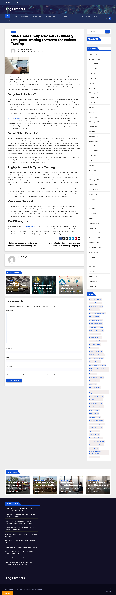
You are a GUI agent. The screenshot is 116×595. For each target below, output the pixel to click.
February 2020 (94, 281)
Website (9, 366)
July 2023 (92, 102)
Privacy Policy (107, 588)
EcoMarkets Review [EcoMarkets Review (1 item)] (95, 337)
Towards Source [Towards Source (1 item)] (94, 434)
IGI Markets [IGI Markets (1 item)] (92, 374)
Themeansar (38, 589)
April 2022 (92, 170)
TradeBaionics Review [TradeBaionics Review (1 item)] (96, 438)
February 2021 (94, 223)
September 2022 (95, 146)
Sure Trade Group (14, 118)
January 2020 (93, 286)
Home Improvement (40, 480)
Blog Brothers (15, 9)
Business (24, 16)
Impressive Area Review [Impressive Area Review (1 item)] (96, 377)
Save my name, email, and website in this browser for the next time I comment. (37, 375)
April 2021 (92, 213)
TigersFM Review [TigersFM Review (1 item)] (94, 431)
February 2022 (94, 180)
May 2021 (92, 209)
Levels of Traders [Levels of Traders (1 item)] (94, 387)
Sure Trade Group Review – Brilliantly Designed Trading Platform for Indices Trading (43, 40)
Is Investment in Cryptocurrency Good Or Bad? (42, 288)
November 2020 (94, 238)
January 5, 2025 (95, 488)
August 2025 (93, 64)
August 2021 (93, 194)
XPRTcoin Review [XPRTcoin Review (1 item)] (94, 457)
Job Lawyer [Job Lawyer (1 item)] (93, 384)
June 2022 (92, 160)
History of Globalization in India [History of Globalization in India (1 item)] (97, 369)
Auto (9, 480)
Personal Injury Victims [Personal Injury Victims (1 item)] (96, 396)
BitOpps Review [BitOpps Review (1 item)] (94, 309)
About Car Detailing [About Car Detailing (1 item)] (95, 299)
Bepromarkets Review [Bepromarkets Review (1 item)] (96, 306)
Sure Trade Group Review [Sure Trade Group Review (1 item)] (97, 424)
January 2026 (93, 54)
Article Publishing (89, 588)
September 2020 (95, 247)
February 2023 (94, 122)
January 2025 (93, 69)
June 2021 (92, 204)
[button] (106, 18)
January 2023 (93, 127)
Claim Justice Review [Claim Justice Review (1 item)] (95, 323)
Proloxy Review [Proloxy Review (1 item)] (94, 413)
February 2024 (94, 93)
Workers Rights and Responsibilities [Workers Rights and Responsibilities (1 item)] (95, 452)
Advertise (79, 588)
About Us (72, 588)
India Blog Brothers (26, 49)
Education (85, 16)
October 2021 (93, 189)
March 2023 (93, 117)
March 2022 (93, 175)
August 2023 (93, 98)
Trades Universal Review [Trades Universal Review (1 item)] (96, 441)
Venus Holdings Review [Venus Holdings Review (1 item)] (96, 444)
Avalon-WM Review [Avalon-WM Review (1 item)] (95, 303)
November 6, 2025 (42, 488)
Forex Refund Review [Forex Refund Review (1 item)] (95, 351)
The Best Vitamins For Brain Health (17, 558)
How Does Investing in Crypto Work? (18, 285)
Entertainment (52, 16)
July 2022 (92, 156)
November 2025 (94, 59)
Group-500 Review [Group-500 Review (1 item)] (95, 361)
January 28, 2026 (15, 488)
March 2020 (93, 276)
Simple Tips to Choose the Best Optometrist (21, 547)
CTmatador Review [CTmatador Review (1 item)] (95, 334)
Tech (75, 16)
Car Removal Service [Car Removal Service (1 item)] (95, 320)
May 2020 (92, 267)
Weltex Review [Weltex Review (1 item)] (93, 448)
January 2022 (93, 184)
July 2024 (92, 73)
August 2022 (93, 151)
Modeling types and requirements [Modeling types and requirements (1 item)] (95, 392)
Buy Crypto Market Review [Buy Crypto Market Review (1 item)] (97, 313)
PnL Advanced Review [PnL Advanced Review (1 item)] (96, 399)
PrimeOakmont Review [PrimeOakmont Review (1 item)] (96, 406)
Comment (10, 310)
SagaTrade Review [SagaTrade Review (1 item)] (94, 417)
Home (14, 16)
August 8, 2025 (68, 488)
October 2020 (94, 242)
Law (96, 16)
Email (9, 357)
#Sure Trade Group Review (38, 51)
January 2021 (93, 228)
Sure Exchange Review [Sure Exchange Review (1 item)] (96, 420)
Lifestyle (37, 16)
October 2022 (94, 141)
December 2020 (94, 233)
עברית (8, 21)
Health (67, 16)
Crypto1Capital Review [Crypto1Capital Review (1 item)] (96, 330)
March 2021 (93, 218)
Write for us (107, 591)
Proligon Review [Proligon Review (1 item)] (94, 410)
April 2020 (92, 271)
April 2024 (92, 88)
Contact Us (98, 588)
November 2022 (94, 136)
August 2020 (93, 252)
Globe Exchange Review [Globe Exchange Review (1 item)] (96, 354)
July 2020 (92, 257)
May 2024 (92, 83)
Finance (13, 32)
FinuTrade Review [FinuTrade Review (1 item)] (94, 344)
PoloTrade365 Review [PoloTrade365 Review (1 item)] (95, 403)
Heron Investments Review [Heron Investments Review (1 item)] (97, 365)
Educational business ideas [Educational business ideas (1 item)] (97, 341)
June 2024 (92, 78)
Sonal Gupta (49, 291)
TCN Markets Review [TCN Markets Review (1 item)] (95, 427)
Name (9, 348)
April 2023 (92, 112)
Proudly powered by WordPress (14, 589)
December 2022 (94, 131)
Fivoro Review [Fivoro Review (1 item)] (93, 348)
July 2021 (92, 199)
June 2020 (92, 262)
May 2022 (92, 165)
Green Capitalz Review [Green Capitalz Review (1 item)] (96, 358)
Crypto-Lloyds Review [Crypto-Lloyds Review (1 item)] (96, 327)
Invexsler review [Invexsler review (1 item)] (94, 380)
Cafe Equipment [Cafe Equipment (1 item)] (94, 316)
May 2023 (92, 107)
